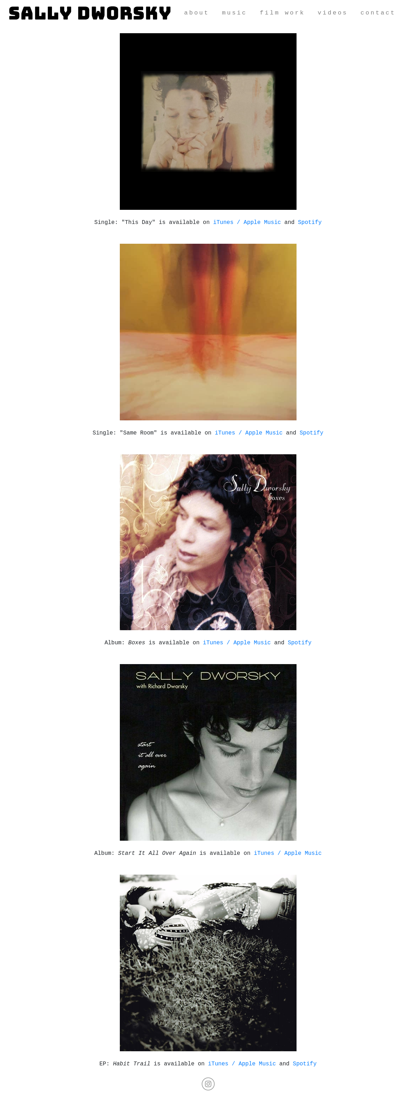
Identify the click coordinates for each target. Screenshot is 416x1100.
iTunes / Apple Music (247, 222)
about (196, 13)
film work (282, 13)
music (234, 13)
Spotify (310, 222)
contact (378, 13)
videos (333, 13)
